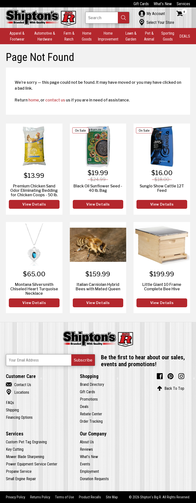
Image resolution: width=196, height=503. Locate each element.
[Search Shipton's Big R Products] (107, 18)
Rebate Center (91, 413)
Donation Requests (94, 478)
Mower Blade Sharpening (25, 456)
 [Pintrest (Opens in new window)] (170, 376)
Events (85, 463)
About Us (87, 441)
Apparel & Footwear (17, 36)
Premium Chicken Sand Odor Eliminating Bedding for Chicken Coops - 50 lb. (34, 190)
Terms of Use (64, 497)
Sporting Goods (167, 36)
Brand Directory (92, 384)
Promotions (89, 399)
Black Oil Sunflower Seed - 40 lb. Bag (98, 188)
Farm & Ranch (68, 36)
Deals (84, 406)
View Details (34, 204)
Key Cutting (15, 449)
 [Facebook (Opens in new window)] (160, 376)
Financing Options (19, 417)
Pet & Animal (149, 36)
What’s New (163, 3)
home (33, 100)
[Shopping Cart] (181, 13)
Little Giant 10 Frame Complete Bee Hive (161, 286)
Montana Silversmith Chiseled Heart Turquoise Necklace (34, 288)
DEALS (184, 36)
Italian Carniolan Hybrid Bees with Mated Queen (98, 286)
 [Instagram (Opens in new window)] (181, 376)
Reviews (86, 449)
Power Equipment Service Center (31, 463)
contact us (55, 100)
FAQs (10, 402)
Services (183, 3)
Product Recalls (90, 497)
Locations (17, 392)
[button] (123, 17)
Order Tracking (91, 421)
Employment (89, 471)
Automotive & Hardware (44, 36)
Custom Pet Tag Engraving (26, 441)
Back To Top (170, 388)
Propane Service (19, 471)
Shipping (12, 409)
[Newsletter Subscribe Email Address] (50, 360)
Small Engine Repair (21, 478)
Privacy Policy (15, 497)
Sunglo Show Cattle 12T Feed (162, 188)
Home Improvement (108, 36)
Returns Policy (40, 497)
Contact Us (18, 384)
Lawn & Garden (130, 36)
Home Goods (87, 36)
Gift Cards (141, 3)
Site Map (112, 497)
